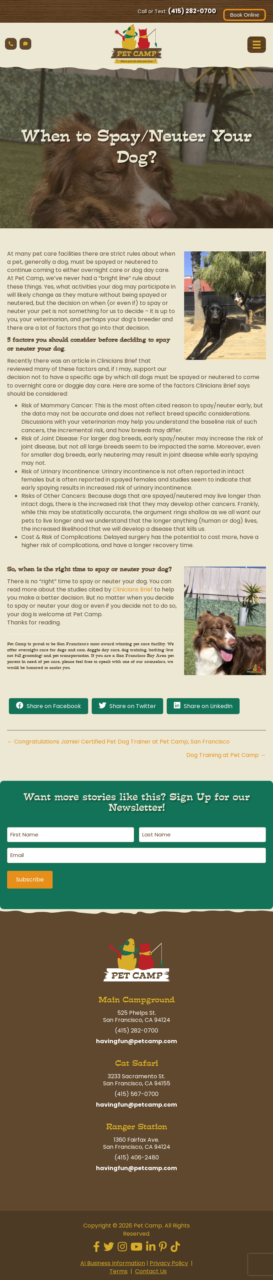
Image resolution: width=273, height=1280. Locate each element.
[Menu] (256, 45)
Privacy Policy (169, 1261)
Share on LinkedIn (208, 706)
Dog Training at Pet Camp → (226, 755)
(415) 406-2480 (136, 1155)
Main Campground (136, 997)
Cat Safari (136, 1060)
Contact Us (151, 1269)
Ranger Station (136, 1124)
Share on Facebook (54, 706)
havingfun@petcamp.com (136, 1039)
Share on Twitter (132, 706)
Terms (118, 1269)
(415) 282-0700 (192, 11)
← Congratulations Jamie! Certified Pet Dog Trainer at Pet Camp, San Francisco (118, 742)
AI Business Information (112, 1261)
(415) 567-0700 (136, 1091)
